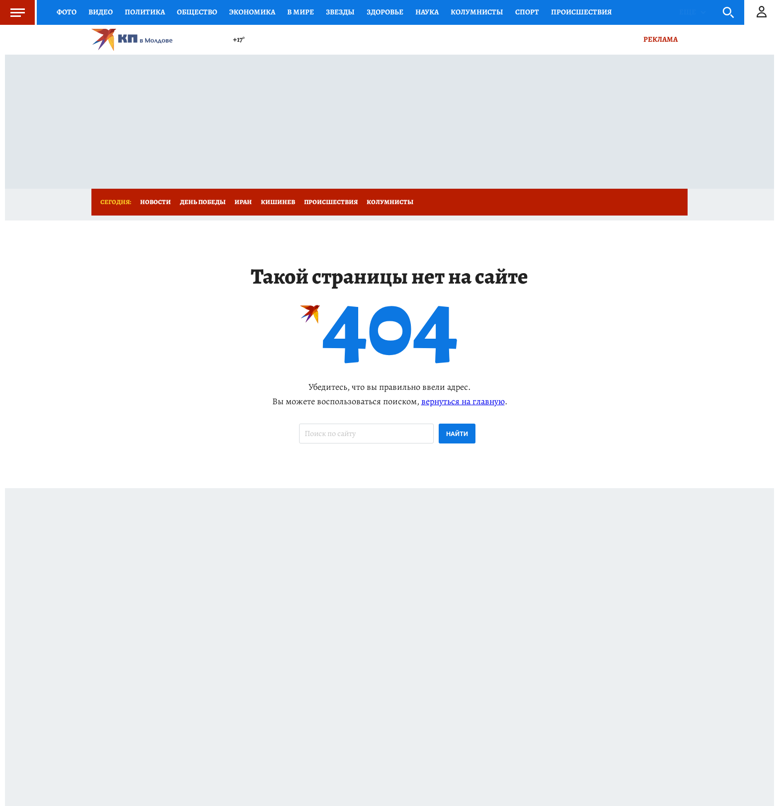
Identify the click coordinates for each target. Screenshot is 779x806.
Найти (457, 434)
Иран (243, 202)
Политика (145, 12)
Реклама (660, 39)
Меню (12, 12)
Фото (67, 12)
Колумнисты (390, 202)
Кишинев (278, 202)
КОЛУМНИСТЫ (477, 12)
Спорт (527, 12)
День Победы (203, 202)
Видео (100, 12)
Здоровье (385, 12)
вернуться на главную (463, 401)
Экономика (252, 12)
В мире (300, 12)
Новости (155, 202)
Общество (197, 12)
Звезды (340, 12)
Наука (427, 12)
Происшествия (581, 12)
